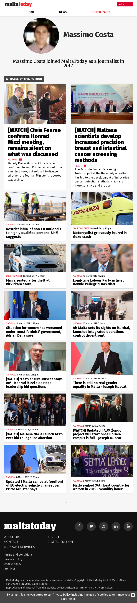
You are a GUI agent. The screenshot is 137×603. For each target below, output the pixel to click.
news (63, 12)
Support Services (19, 547)
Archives (10, 568)
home (30, 12)
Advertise (55, 537)
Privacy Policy (13, 559)
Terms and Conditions (18, 554)
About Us (12, 537)
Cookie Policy (12, 564)
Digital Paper (101, 12)
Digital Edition (60, 542)
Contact (11, 542)
